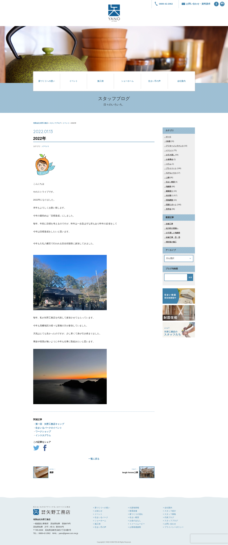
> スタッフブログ (170, 521)
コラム (168, 164)
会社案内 (181, 81)
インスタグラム (43, 435)
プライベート (171, 168)
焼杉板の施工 (171, 242)
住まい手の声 (154, 81)
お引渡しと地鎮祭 (173, 233)
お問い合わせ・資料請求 (196, 4)
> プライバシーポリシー (173, 527)
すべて (168, 137)
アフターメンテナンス (175, 146)
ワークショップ (43, 431)
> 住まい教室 (133, 517)
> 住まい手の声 (99, 527)
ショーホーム (127, 81)
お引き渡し (170, 155)
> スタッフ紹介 (169, 511)
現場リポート (171, 205)
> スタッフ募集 (169, 514)
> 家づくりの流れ (135, 514)
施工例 (100, 81)
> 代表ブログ (168, 517)
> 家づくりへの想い (101, 508)
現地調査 (169, 200)
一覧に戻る (93, 458)
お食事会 (169, 159)
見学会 (168, 209)
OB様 (168, 141)
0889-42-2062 (164, 4)
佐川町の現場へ (172, 228)
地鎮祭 (168, 186)
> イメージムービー (136, 524)
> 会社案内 (167, 508)
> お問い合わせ (169, 524)
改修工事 (169, 224)
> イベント (97, 514)
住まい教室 (170, 182)
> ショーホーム (99, 521)
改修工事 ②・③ (173, 237)
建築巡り (169, 191)
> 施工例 (96, 524)
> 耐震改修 (132, 511)
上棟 (167, 178)
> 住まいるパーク (100, 517)
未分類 (168, 195)
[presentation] (209, 538)
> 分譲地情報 (133, 508)
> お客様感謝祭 (134, 527)
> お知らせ (97, 511)
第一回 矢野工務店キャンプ (49, 424)
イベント (73, 81)
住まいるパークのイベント (48, 428)
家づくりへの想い (46, 81)
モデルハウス (171, 173)
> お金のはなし (134, 521)
